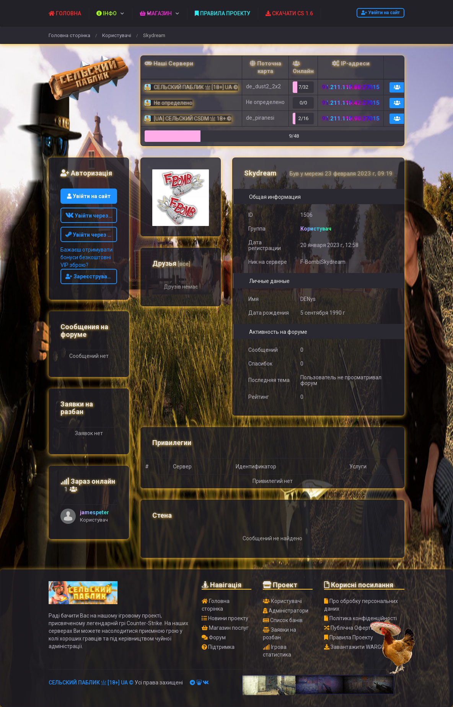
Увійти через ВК (90, 216)
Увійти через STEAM (91, 235)
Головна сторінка (69, 35)
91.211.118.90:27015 (351, 118)
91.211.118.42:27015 (351, 102)
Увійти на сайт (380, 12)
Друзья (171, 263)
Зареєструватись (91, 276)
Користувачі (116, 35)
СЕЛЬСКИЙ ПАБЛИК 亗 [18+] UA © (91, 682)
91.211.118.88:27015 (351, 87)
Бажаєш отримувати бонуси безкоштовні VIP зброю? (86, 257)
